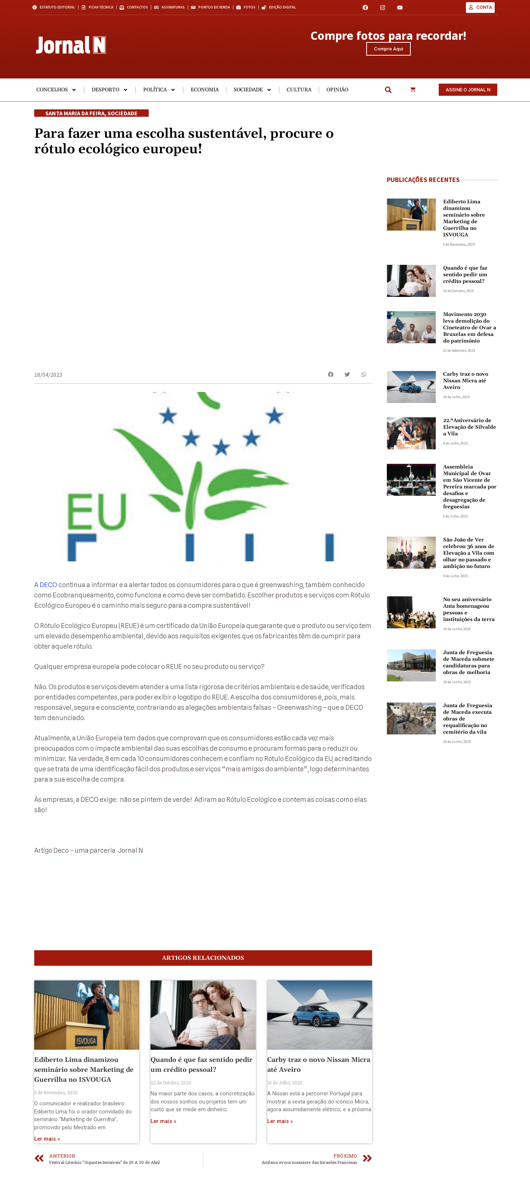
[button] (388, 92)
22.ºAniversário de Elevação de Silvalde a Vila (469, 429)
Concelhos (56, 92)
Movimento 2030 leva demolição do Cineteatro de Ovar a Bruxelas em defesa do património (469, 330)
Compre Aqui (388, 50)
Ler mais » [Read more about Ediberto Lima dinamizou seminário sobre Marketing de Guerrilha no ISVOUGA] (47, 1149)
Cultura (299, 92)
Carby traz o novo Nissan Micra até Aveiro (465, 383)
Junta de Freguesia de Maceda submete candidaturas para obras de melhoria (468, 665)
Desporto (110, 92)
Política (159, 92)
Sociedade (253, 92)
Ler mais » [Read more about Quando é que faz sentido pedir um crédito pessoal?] (163, 1131)
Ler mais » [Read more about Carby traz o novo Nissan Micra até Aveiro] (280, 1131)
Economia (205, 92)
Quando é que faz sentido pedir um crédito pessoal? (465, 277)
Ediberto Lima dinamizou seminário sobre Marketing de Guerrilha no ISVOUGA (84, 1080)
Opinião (337, 92)
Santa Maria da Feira (75, 115)
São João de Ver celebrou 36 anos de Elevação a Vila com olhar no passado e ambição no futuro (468, 555)
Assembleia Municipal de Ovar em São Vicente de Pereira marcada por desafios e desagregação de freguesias (470, 489)
